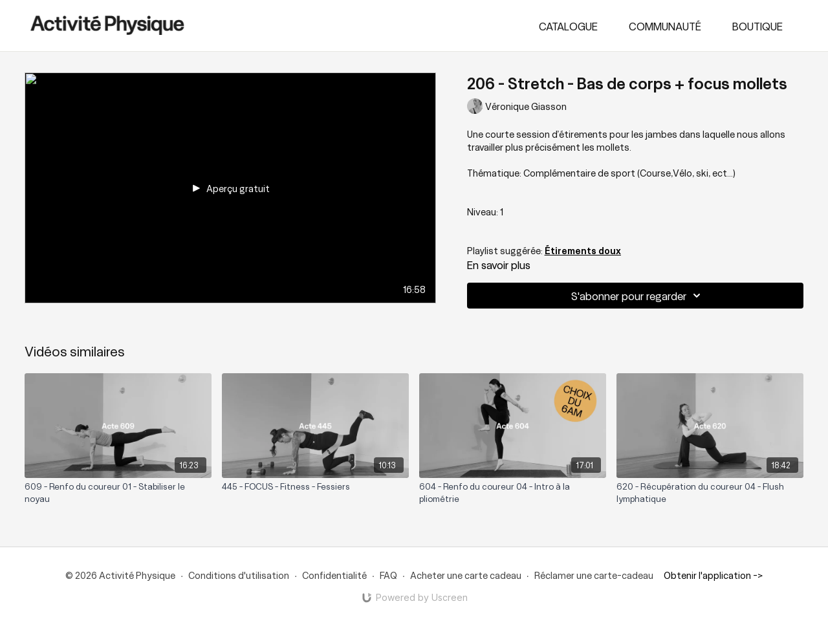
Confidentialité (334, 575)
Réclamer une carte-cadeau (593, 575)
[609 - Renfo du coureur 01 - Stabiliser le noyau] (118, 492)
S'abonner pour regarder (637, 295)
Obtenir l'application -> (713, 575)
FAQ (388, 575)
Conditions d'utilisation (238, 575)
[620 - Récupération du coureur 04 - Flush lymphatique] (709, 492)
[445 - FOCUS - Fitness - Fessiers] (315, 486)
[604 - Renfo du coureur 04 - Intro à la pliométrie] (512, 492)
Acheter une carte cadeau (465, 575)
